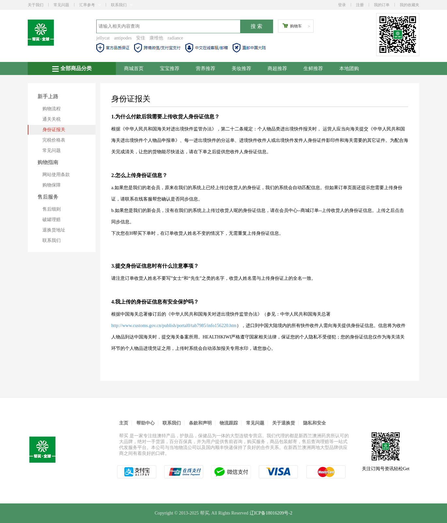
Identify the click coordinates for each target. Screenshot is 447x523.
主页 (123, 423)
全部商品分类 (72, 69)
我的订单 (382, 5)
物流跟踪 (229, 423)
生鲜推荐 (313, 68)
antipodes (123, 38)
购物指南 (48, 162)
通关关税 (51, 119)
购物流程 (51, 108)
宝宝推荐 (169, 68)
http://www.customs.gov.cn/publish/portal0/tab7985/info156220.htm (174, 325)
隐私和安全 (314, 423)
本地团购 (349, 68)
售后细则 (51, 209)
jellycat (103, 38)
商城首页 (134, 68)
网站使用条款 (56, 174)
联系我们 (121, 5)
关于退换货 (283, 423)
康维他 (156, 38)
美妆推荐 (241, 68)
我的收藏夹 (409, 5)
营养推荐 (205, 68)
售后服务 (48, 197)
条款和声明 (200, 423)
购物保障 (51, 185)
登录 (342, 5)
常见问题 (61, 5)
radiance (175, 38)
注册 (360, 5)
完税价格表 (53, 140)
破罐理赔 (51, 219)
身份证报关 (53, 129)
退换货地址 (53, 230)
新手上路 (48, 96)
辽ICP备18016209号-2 (271, 513)
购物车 (296, 26)
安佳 (140, 38)
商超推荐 (277, 68)
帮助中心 (145, 423)
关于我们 (35, 5)
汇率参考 (90, 5)
